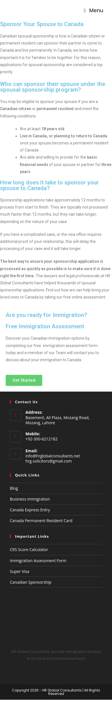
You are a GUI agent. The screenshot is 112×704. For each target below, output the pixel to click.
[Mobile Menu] (93, 10)
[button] (24, 380)
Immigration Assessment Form (38, 560)
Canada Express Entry (30, 509)
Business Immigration (30, 499)
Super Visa (19, 571)
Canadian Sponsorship (31, 582)
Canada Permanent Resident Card (41, 520)
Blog (14, 488)
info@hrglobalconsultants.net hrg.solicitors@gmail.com (53, 458)
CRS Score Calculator (29, 549)
